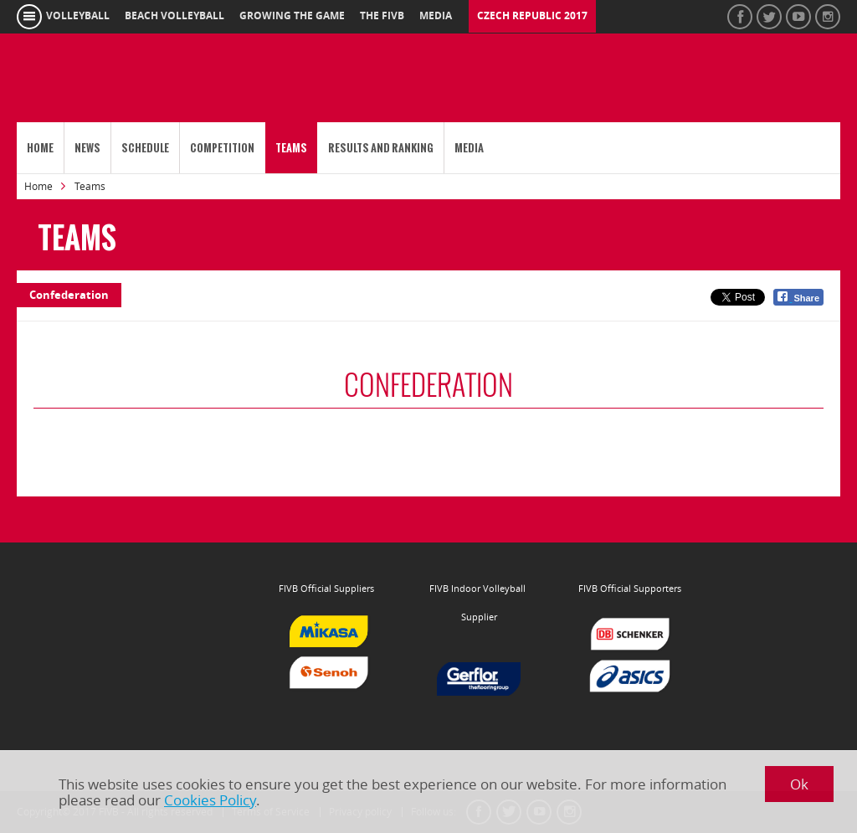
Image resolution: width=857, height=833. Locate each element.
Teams (291, 148)
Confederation (69, 294)
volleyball (78, 16)
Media (469, 148)
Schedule (145, 148)
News (87, 148)
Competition (222, 148)
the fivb (382, 16)
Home (40, 148)
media (435, 16)
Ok (799, 784)
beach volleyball (174, 16)
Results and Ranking (381, 148)
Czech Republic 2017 (532, 16)
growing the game (292, 16)
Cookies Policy (210, 800)
